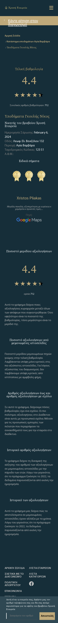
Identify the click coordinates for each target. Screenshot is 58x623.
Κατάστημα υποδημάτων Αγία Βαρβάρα (28, 41)
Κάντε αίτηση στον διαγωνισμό (20, 22)
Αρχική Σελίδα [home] (12, 36)
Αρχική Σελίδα (15, 568)
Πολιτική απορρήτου (13, 584)
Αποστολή (47, 616)
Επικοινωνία (13, 591)
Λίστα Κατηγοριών (37, 575)
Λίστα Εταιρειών (40, 568)
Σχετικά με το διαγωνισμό (14, 575)
